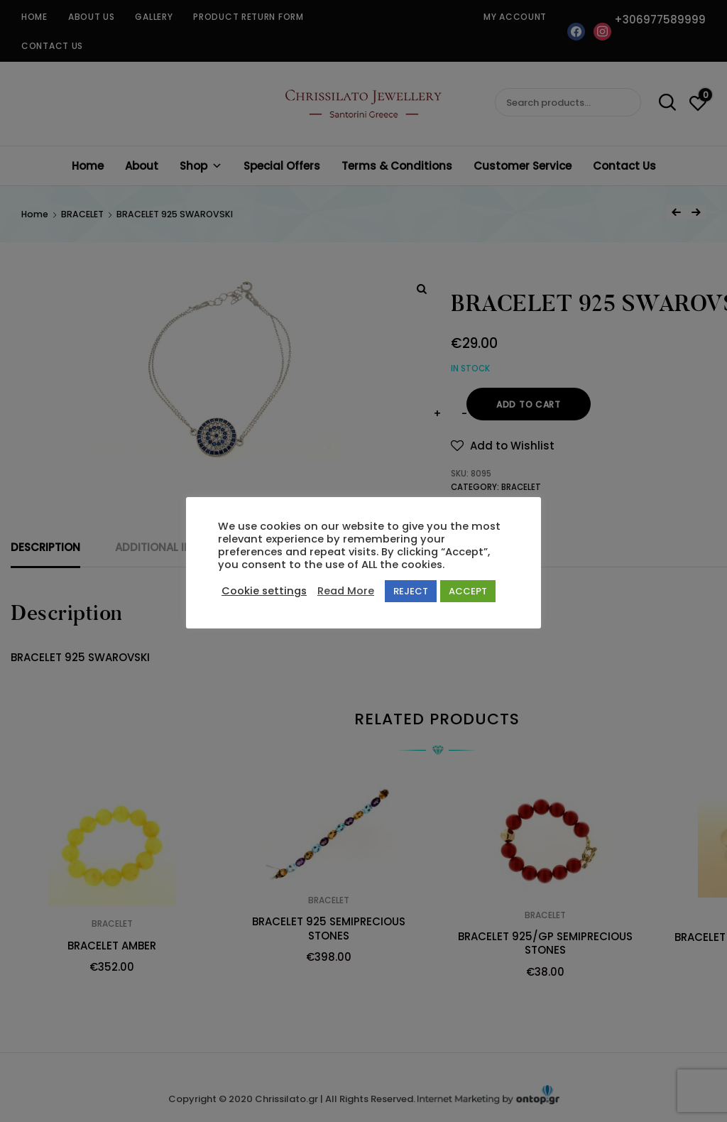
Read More (345, 590)
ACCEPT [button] (468, 591)
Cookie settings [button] (264, 590)
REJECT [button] (410, 591)
